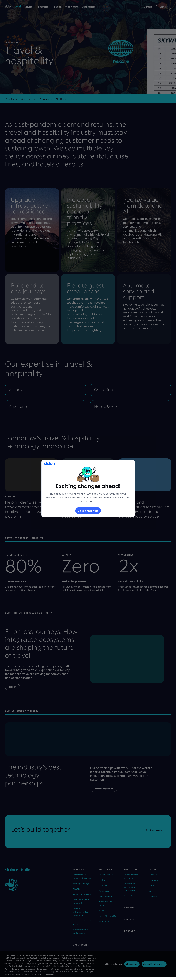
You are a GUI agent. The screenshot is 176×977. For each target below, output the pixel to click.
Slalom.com (86, 493)
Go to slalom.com (88, 510)
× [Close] (131, 463)
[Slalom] (50, 463)
